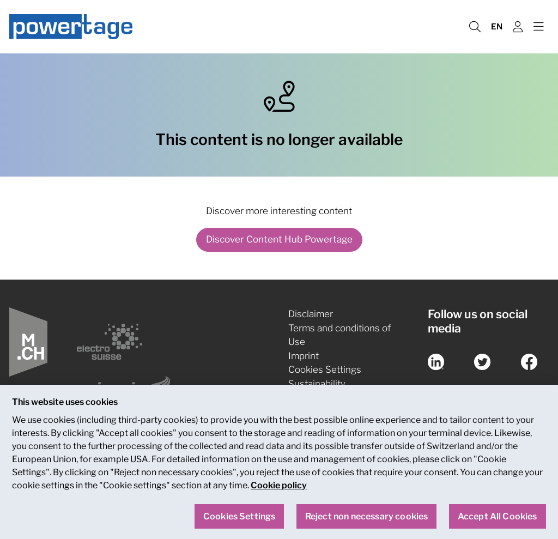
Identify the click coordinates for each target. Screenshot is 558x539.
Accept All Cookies (497, 521)
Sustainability (316, 383)
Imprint (303, 355)
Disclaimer (310, 313)
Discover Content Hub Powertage (279, 239)
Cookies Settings (324, 369)
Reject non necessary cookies (366, 521)
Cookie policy (279, 490)
